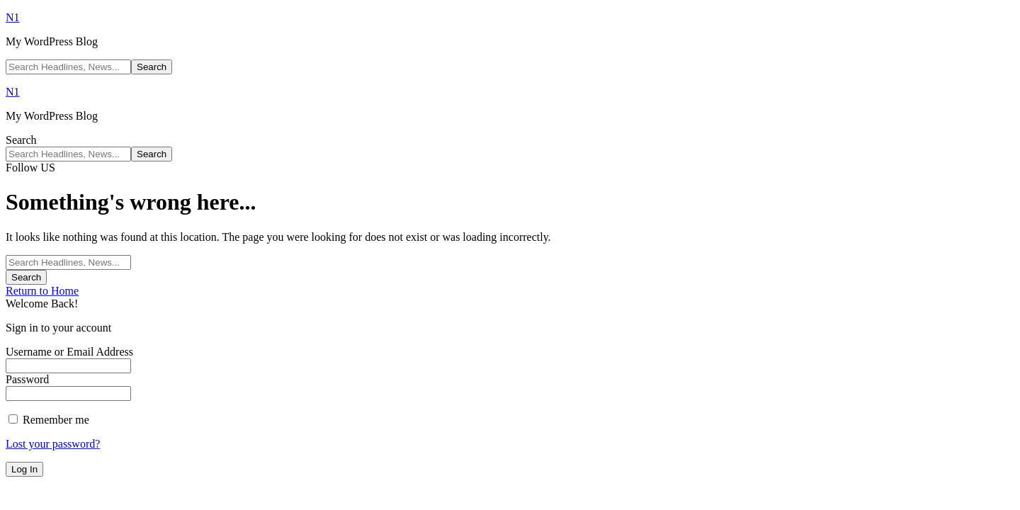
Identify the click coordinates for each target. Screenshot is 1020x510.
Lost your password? (53, 444)
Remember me (48, 420)
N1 (13, 17)
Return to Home (42, 291)
